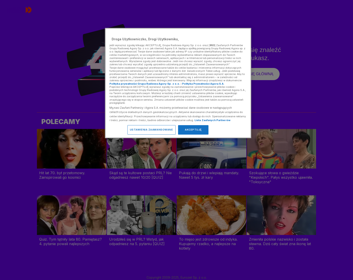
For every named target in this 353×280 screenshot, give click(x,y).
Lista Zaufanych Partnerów (213, 120)
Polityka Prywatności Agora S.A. (203, 83)
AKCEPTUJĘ (193, 129)
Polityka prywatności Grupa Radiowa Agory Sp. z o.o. (144, 83)
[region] (178, 83)
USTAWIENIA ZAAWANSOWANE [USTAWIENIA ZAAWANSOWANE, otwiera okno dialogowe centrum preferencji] (151, 129)
